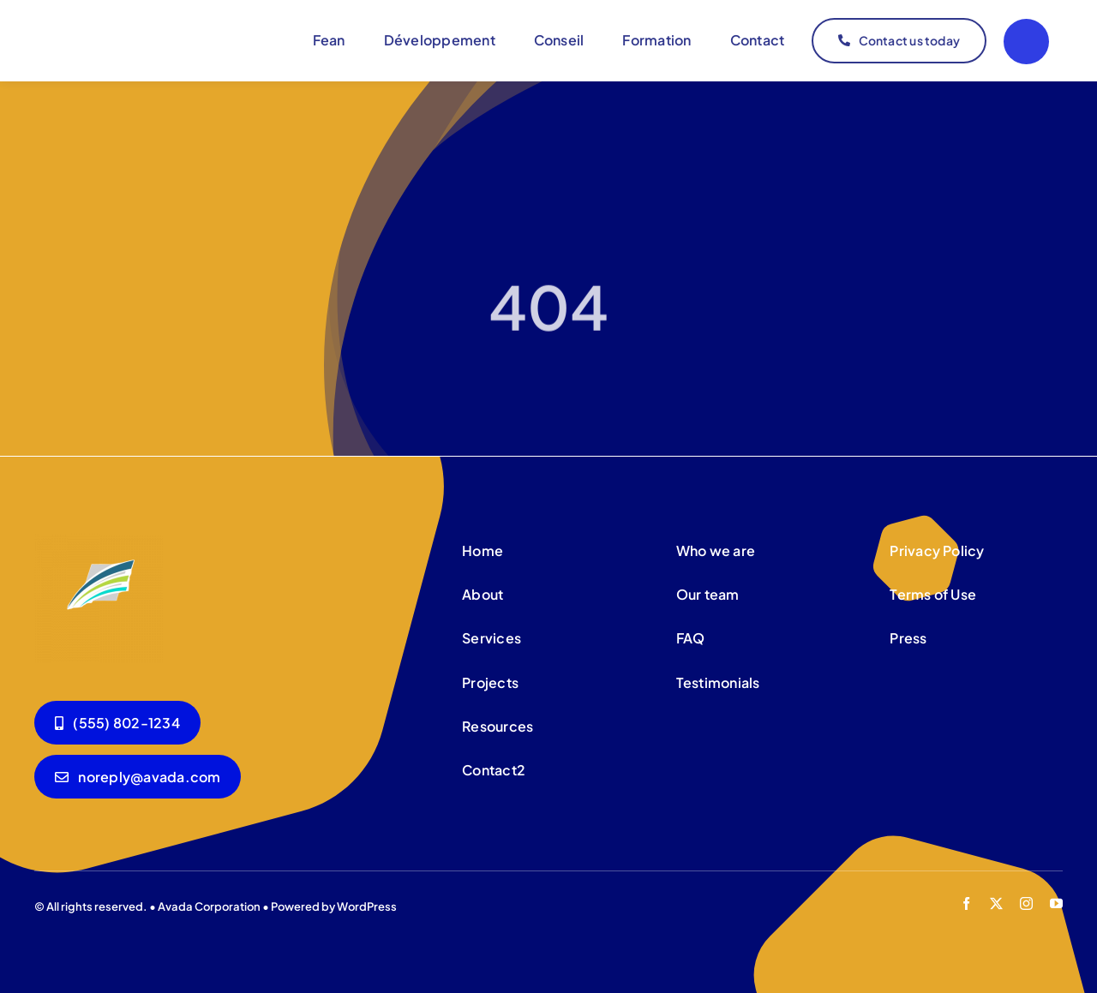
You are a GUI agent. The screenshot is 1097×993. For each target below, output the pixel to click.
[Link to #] (1026, 41)
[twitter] (996, 903)
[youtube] (1056, 903)
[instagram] (1026, 903)
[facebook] (966, 903)
